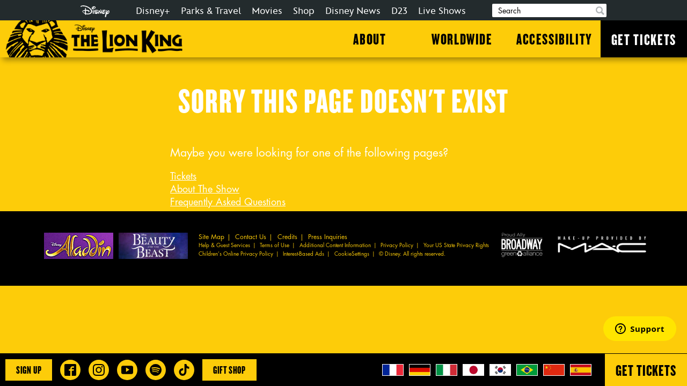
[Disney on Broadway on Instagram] (99, 370)
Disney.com (95, 11)
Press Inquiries (327, 237)
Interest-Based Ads (303, 254)
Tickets (183, 176)
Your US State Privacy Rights (456, 245)
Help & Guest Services (224, 245)
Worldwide (462, 38)
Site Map (211, 237)
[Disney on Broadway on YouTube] (127, 370)
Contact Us (250, 237)
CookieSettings (351, 254)
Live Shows (442, 11)
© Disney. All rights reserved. (412, 254)
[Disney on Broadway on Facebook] (70, 370)
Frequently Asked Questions (228, 202)
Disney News (353, 11)
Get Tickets (643, 39)
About (369, 38)
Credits (287, 237)
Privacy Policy (397, 245)
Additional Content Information (335, 245)
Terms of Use (274, 245)
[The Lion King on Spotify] (155, 370)
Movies (267, 11)
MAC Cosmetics (603, 244)
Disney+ (153, 11)
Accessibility (554, 38)
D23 (399, 11)
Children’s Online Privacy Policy (236, 254)
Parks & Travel (211, 11)
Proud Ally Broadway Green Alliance (522, 244)
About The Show (204, 189)
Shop (304, 11)
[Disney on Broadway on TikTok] (184, 370)
